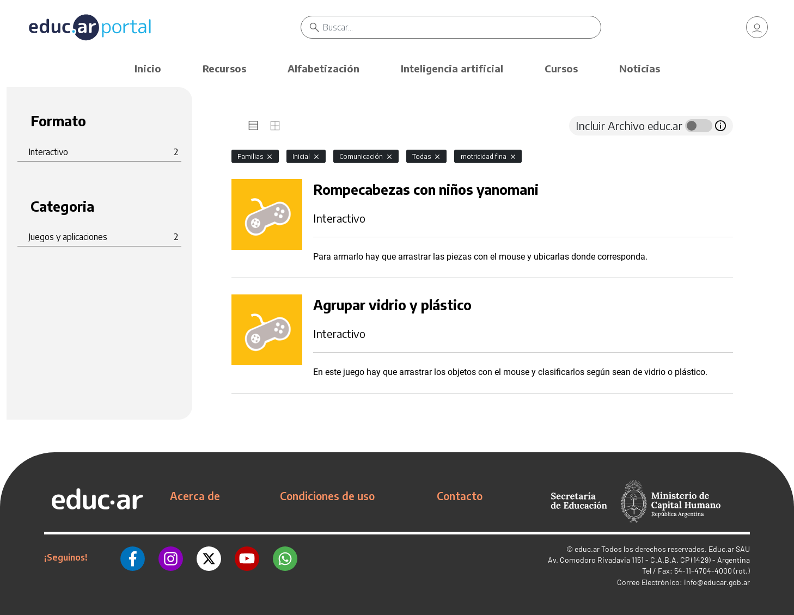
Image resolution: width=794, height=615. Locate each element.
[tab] (253, 125)
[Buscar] (462, 27)
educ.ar (587, 549)
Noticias (639, 68)
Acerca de (195, 495)
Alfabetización (323, 68)
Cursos (561, 68)
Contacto (459, 495)
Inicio (148, 68)
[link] (757, 27)
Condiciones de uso (327, 495)
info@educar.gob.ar (717, 582)
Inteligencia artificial (452, 68)
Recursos (224, 68)
